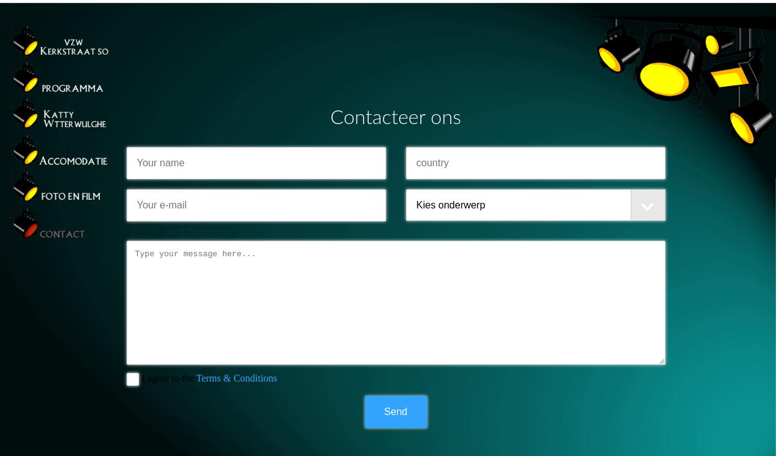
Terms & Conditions (236, 378)
